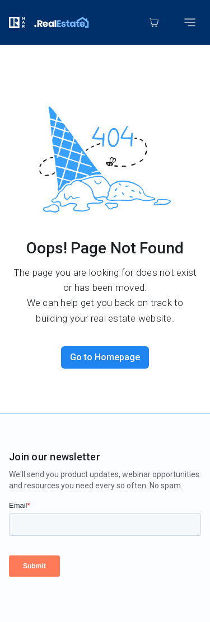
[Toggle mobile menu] (190, 22)
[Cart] (154, 22)
